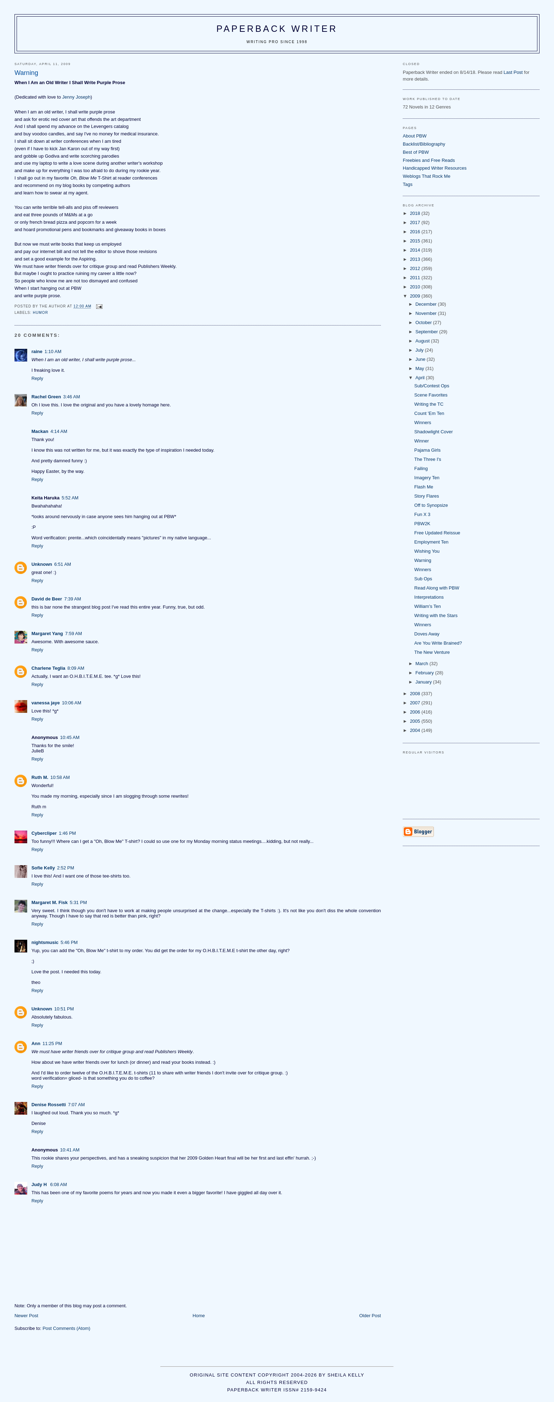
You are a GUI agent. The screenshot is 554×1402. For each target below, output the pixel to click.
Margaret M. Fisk (49, 902)
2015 (416, 241)
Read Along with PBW (436, 588)
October (424, 322)
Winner (421, 441)
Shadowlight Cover (433, 431)
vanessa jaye (45, 702)
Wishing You (427, 551)
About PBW (414, 136)
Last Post (513, 72)
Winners (422, 422)
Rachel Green (46, 396)
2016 (416, 231)
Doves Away (427, 634)
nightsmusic (45, 942)
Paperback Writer (277, 29)
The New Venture (432, 652)
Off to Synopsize (431, 505)
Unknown (41, 564)
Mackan (39, 431)
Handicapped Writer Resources (434, 168)
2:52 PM (65, 867)
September (427, 331)
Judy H (39, 1184)
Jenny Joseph (76, 97)
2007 (416, 702)
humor (40, 313)
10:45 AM (69, 737)
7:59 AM (73, 633)
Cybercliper (44, 833)
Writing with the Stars (436, 615)
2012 (416, 268)
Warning (422, 560)
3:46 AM (71, 396)
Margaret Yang (47, 633)
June (421, 359)
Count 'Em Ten (429, 413)
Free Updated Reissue (437, 532)
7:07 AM (76, 1104)
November (427, 313)
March (423, 663)
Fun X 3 (422, 514)
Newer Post (26, 1315)
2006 (416, 712)
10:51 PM (64, 1008)
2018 (416, 213)
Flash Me (423, 486)
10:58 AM (60, 777)
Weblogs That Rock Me (426, 176)
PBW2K (422, 523)
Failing (421, 468)
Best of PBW (416, 152)
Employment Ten (431, 542)
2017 (416, 222)
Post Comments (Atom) (66, 1328)
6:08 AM (58, 1184)
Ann (35, 1043)
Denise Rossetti (48, 1104)
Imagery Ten (427, 477)
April (421, 377)
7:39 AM (72, 599)
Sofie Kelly (43, 867)
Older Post (370, 1315)
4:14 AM (59, 431)
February (425, 672)
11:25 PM (52, 1043)
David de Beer (46, 599)
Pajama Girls (427, 450)
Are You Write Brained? (438, 643)
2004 (416, 730)
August (423, 341)
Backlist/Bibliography (424, 144)
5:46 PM (69, 942)
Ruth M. (39, 777)
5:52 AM (69, 497)
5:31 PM (78, 902)
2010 (416, 286)
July (420, 350)
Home (199, 1315)
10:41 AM (69, 1149)
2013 (416, 259)
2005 (416, 721)
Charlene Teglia (48, 668)
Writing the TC (429, 404)
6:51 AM (62, 564)
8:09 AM (75, 668)
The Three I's (427, 459)
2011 (416, 277)
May (420, 368)
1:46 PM (67, 833)
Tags (407, 184)
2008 (416, 693)
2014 (416, 250)
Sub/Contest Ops (431, 385)
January (424, 682)
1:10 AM (53, 351)
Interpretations (429, 597)
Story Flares (426, 496)
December (427, 304)
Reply (37, 378)
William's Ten (427, 606)
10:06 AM (71, 702)
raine (36, 351)
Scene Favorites (431, 395)
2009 (416, 296)
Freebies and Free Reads (429, 160)
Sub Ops (423, 578)
